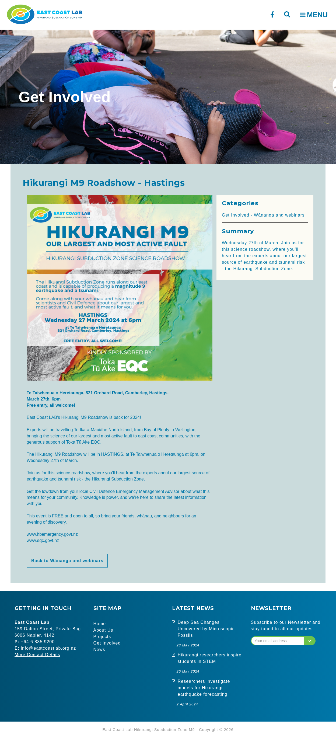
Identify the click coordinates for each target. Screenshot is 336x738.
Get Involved (107, 643)
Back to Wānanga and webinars (67, 560)
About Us (103, 630)
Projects (102, 636)
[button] (310, 640)
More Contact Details (37, 654)
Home (99, 623)
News (99, 649)
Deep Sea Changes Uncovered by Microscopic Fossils (206, 629)
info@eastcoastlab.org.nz (48, 648)
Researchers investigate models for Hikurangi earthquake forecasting (204, 688)
